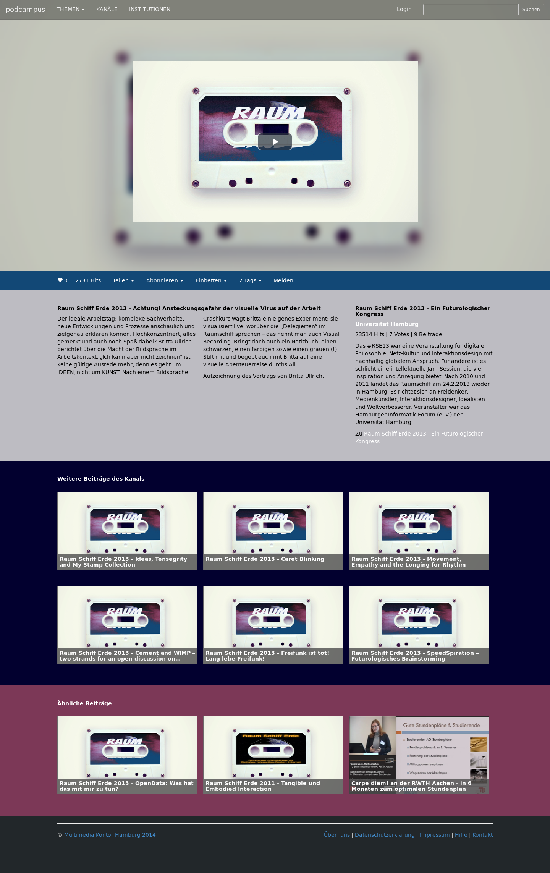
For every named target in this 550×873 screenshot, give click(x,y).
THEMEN (71, 9)
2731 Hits (88, 280)
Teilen (123, 280)
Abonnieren (164, 280)
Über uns (337, 835)
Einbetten (211, 280)
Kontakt (482, 835)
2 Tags (250, 280)
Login (404, 9)
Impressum (435, 835)
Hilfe (461, 835)
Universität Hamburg (387, 324)
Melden (283, 280)
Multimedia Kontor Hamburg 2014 (110, 835)
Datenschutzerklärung (385, 835)
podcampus (25, 9)
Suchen (531, 9)
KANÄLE (107, 9)
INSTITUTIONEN (149, 9)
